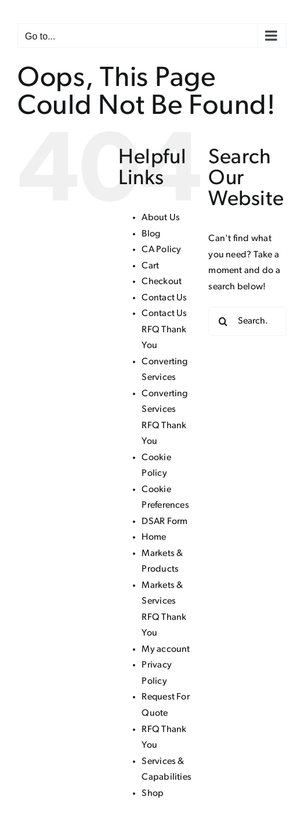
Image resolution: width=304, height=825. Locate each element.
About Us (161, 218)
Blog (151, 234)
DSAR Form (164, 521)
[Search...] (247, 321)
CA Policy (161, 249)
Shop (153, 793)
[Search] (222, 321)
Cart (150, 266)
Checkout (162, 281)
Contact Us (164, 298)
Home (154, 537)
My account (166, 649)
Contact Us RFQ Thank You (164, 329)
